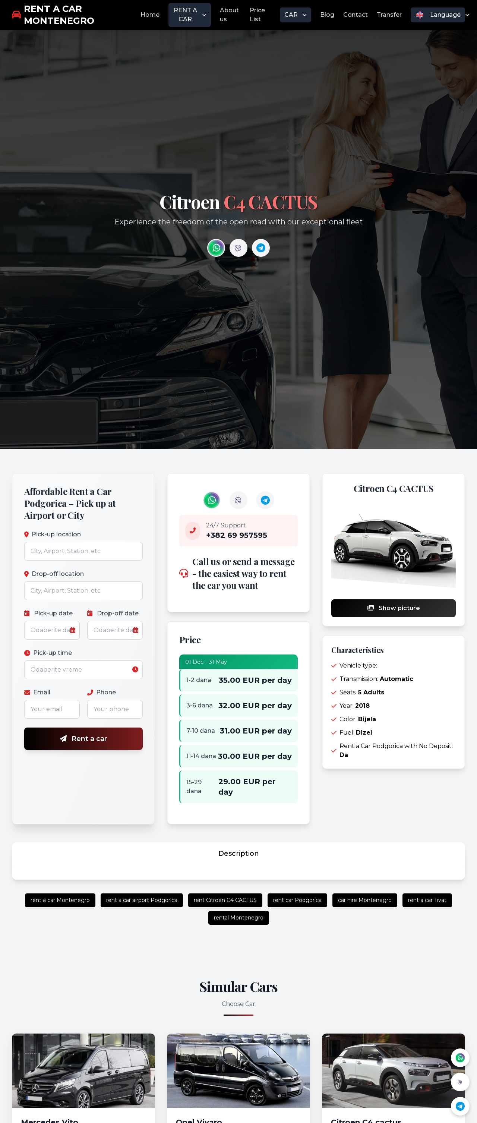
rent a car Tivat (427, 900)
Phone (101, 692)
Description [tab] (238, 853)
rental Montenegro (238, 917)
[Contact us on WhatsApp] (216, 248)
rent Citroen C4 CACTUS (225, 900)
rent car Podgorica (297, 900)
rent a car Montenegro (60, 900)
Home (149, 14)
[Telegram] (460, 1106)
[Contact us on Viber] (238, 248)
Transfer (389, 14)
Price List (257, 15)
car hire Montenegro (365, 900)
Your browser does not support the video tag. (216, 248)
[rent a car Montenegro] (76, 15)
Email (37, 692)
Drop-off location (54, 573)
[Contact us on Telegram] (261, 248)
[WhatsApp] (460, 1057)
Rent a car (83, 739)
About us (229, 15)
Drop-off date (113, 613)
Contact (355, 14)
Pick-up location (52, 534)
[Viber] (460, 1082)
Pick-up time (48, 652)
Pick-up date (48, 613)
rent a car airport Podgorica (141, 900)
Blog (327, 14)
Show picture (393, 608)
